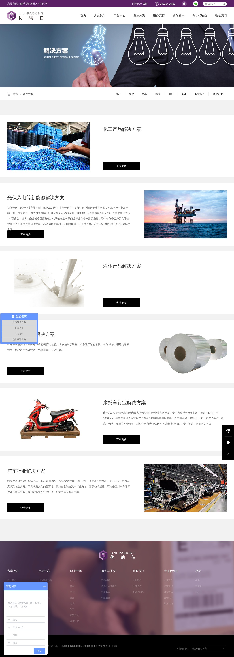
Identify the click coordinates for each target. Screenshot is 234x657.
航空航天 (200, 93)
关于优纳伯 (199, 15)
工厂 (197, 591)
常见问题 (105, 580)
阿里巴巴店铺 (140, 3)
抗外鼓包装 (44, 597)
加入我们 (168, 603)
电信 (170, 93)
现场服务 (105, 591)
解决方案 (139, 15)
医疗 (158, 93)
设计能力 (11, 580)
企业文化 (168, 586)
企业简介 (168, 580)
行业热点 (137, 580)
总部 (198, 571)
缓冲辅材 (43, 603)
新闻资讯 (178, 15)
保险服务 (105, 597)
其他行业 (218, 93)
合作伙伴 (168, 597)
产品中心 (119, 15)
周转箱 (42, 586)
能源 (184, 93)
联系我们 (221, 15)
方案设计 (100, 15)
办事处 (198, 586)
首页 (83, 15)
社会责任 (168, 591)
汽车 (144, 93)
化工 (118, 93)
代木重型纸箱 (45, 580)
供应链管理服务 (109, 586)
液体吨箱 (43, 591)
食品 (131, 93)
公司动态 (137, 586)
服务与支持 (108, 571)
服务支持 (159, 15)
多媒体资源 (138, 591)
